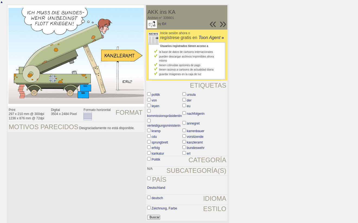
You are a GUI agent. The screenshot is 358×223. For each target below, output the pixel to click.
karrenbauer (195, 131)
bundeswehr (195, 148)
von (154, 100)
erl (188, 153)
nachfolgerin (195, 114)
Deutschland (156, 188)
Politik (155, 159)
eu (188, 106)
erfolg (155, 148)
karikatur (157, 153)
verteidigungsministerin (163, 126)
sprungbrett (159, 142)
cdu (154, 137)
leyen (155, 106)
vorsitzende (195, 137)
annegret (193, 123)
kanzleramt (195, 142)
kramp (155, 131)
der (189, 100)
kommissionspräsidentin (164, 116)
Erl (164, 24)
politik (155, 95)
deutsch (157, 198)
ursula (191, 95)
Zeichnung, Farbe (164, 208)
